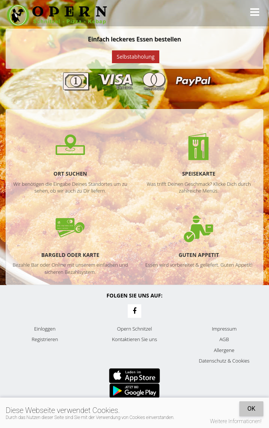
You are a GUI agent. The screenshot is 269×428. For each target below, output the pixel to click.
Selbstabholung (136, 56)
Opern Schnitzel (134, 328)
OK (251, 408)
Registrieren (45, 339)
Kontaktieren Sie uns (134, 339)
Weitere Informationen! (235, 421)
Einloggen (45, 328)
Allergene (224, 350)
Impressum (224, 328)
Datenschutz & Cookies (224, 360)
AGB (224, 339)
